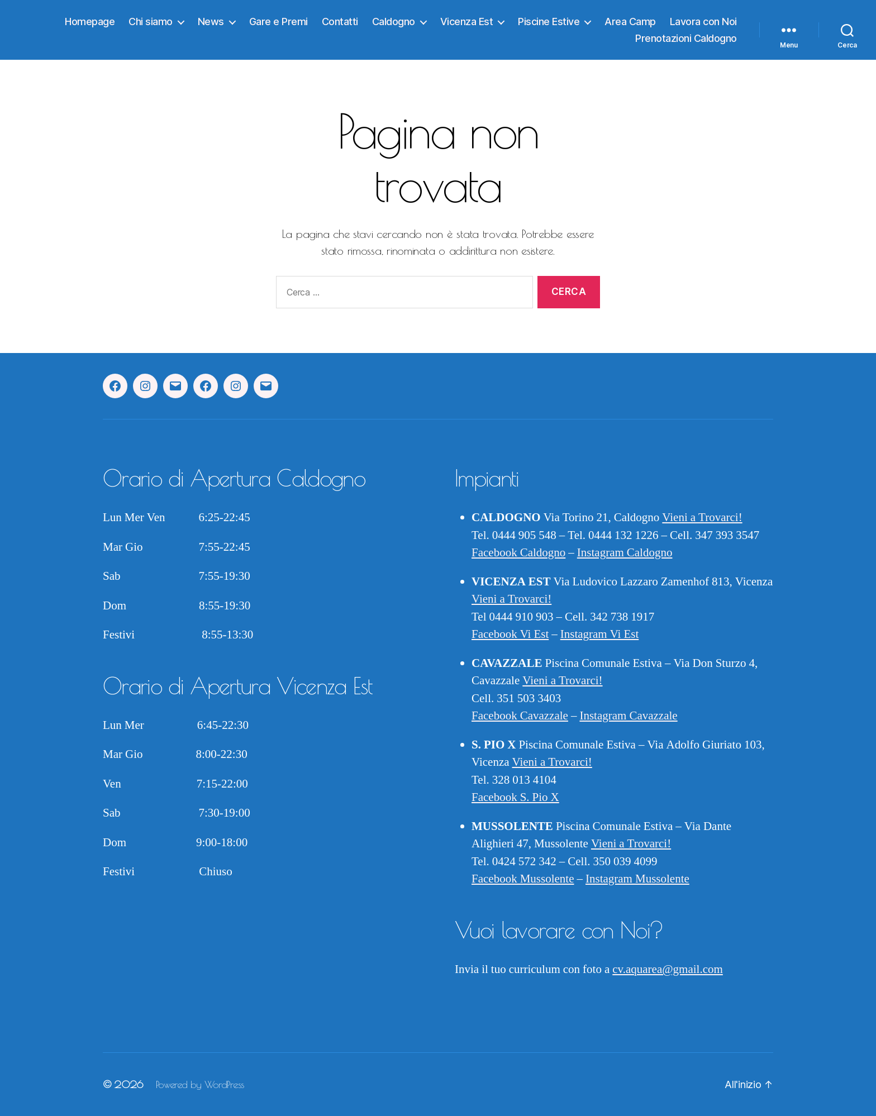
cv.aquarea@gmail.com (667, 969)
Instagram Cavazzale (628, 715)
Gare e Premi (278, 21)
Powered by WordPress (200, 1084)
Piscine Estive (548, 21)
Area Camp (630, 21)
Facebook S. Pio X (515, 797)
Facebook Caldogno (518, 552)
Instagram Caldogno (625, 552)
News (211, 21)
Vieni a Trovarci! (702, 517)
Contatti (340, 21)
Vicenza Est (466, 21)
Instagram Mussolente (637, 878)
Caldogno (393, 21)
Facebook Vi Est (510, 634)
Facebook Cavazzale (520, 715)
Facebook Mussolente (523, 878)
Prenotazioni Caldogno (686, 38)
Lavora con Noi (703, 21)
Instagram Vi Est (599, 634)
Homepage (90, 21)
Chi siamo (150, 21)
